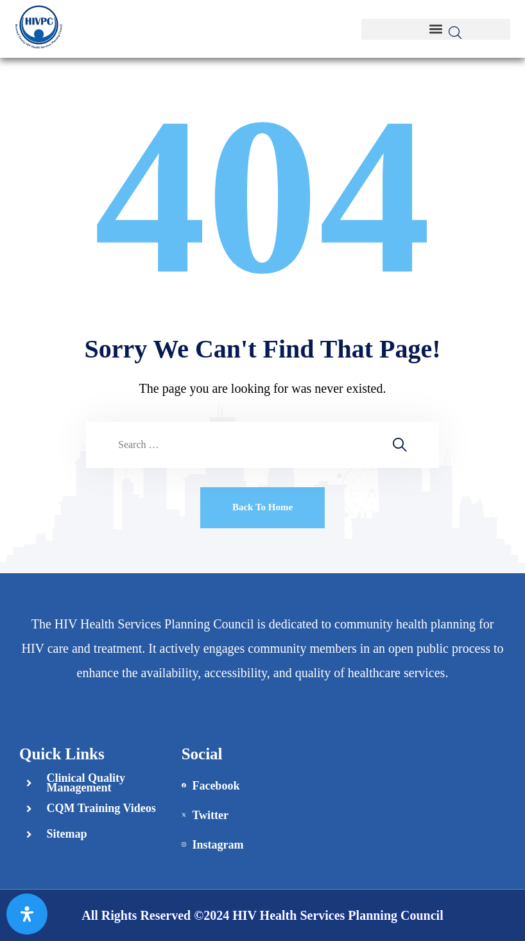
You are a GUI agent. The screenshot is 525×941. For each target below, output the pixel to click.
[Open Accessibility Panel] (26, 914)
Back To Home (262, 507)
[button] (435, 29)
